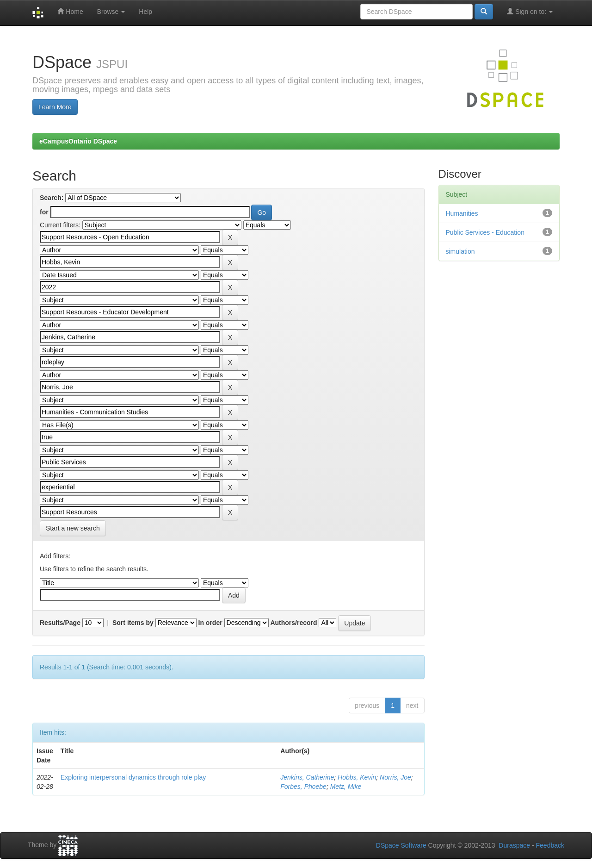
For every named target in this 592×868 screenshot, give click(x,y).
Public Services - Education (485, 232)
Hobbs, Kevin (357, 777)
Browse (111, 11)
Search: (51, 197)
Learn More (55, 107)
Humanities (462, 213)
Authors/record (293, 622)
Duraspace (514, 845)
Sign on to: (530, 11)
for (44, 212)
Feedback (550, 845)
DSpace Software (401, 845)
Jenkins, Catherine (307, 777)
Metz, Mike (346, 786)
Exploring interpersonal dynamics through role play (133, 777)
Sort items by (133, 622)
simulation (460, 251)
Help (145, 11)
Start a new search (73, 528)
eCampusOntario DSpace (78, 141)
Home (70, 11)
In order (210, 622)
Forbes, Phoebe (303, 786)
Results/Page (60, 622)
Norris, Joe (395, 777)
